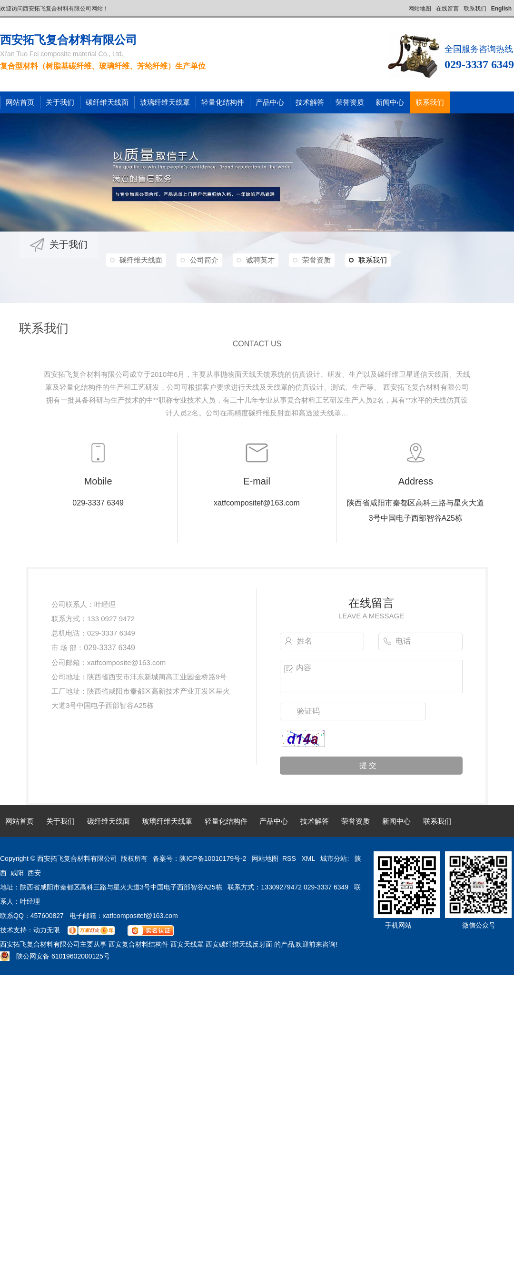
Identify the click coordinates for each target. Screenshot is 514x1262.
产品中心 (270, 102)
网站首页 (20, 102)
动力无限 (46, 930)
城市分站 (333, 858)
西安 (34, 873)
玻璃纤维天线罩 (165, 102)
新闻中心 (390, 102)
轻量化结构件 (222, 102)
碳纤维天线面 (107, 102)
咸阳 (17, 873)
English (501, 8)
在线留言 (447, 8)
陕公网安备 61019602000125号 (55, 956)
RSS (290, 858)
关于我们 (60, 102)
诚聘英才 (260, 260)
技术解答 (310, 102)
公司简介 (204, 260)
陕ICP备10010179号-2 (212, 858)
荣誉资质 (350, 102)
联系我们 (475, 8)
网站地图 (419, 8)
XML (308, 858)
